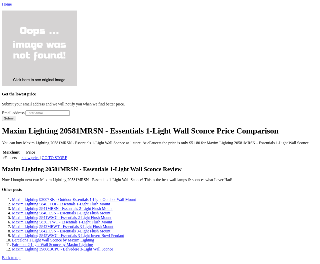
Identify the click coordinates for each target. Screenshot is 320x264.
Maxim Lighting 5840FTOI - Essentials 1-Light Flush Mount (61, 204)
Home (7, 4)
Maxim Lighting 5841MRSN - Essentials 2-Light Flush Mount (62, 208)
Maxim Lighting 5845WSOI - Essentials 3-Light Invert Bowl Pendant (68, 235)
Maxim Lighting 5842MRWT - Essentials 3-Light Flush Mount (62, 226)
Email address (13, 113)
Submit (9, 118)
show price (31, 158)
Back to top (11, 257)
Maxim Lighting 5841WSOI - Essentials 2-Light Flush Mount (62, 217)
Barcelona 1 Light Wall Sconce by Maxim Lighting (53, 240)
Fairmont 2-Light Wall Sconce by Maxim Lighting (52, 244)
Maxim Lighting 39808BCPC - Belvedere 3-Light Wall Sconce (62, 249)
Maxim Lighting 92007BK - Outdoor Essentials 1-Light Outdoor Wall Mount (74, 199)
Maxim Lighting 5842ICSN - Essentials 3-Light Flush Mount (61, 231)
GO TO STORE (54, 158)
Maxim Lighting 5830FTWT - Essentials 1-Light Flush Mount (62, 222)
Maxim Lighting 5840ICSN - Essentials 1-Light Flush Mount (61, 213)
